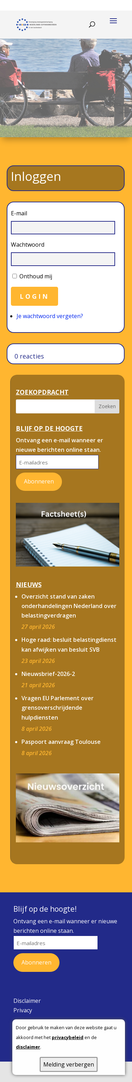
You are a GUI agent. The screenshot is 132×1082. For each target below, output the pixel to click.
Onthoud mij (35, 276)
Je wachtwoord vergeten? (50, 316)
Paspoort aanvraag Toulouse (61, 742)
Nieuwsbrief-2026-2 (48, 674)
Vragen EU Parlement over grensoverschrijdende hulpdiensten (57, 707)
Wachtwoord (27, 244)
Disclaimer (27, 1001)
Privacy (22, 1010)
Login (34, 296)
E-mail (19, 213)
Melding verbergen (68, 1064)
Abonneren (39, 481)
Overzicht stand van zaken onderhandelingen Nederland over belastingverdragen (69, 606)
